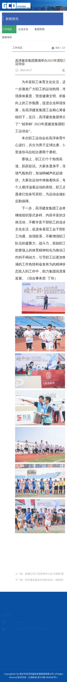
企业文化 (21, 29)
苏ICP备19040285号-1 (48, 677)
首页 (63, 48)
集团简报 (37, 29)
